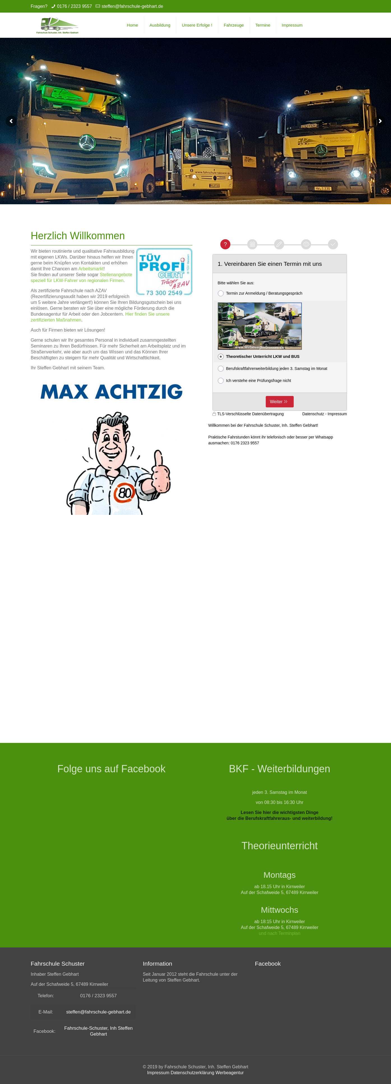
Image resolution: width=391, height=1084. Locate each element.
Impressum (158, 1072)
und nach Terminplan (279, 933)
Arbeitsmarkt (90, 268)
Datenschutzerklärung (192, 1072)
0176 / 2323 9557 (74, 6)
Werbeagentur (230, 1072)
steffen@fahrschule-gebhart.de (132, 6)
